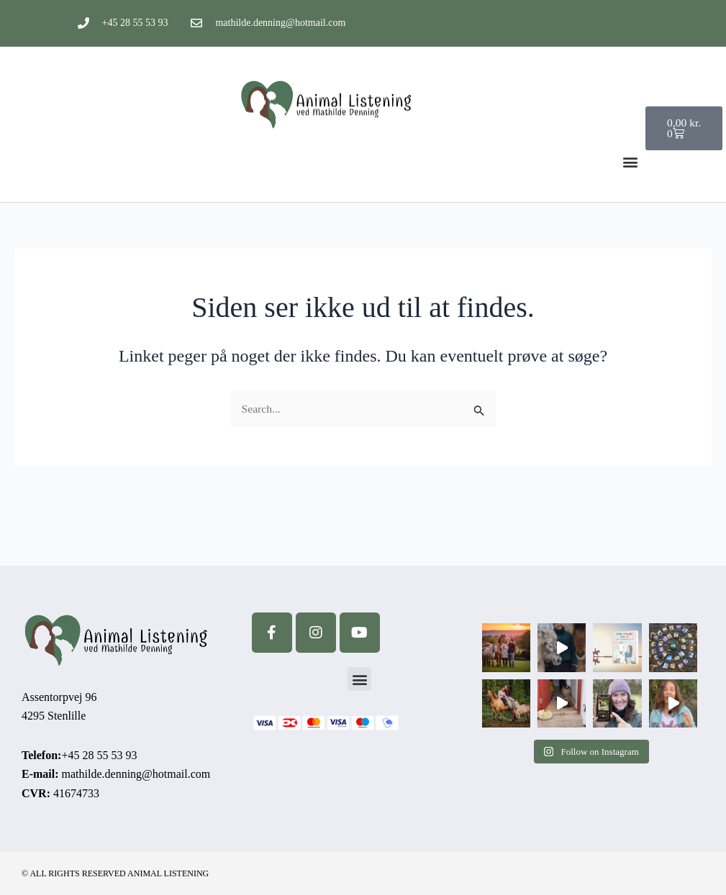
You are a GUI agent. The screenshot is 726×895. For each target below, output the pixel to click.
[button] (630, 161)
